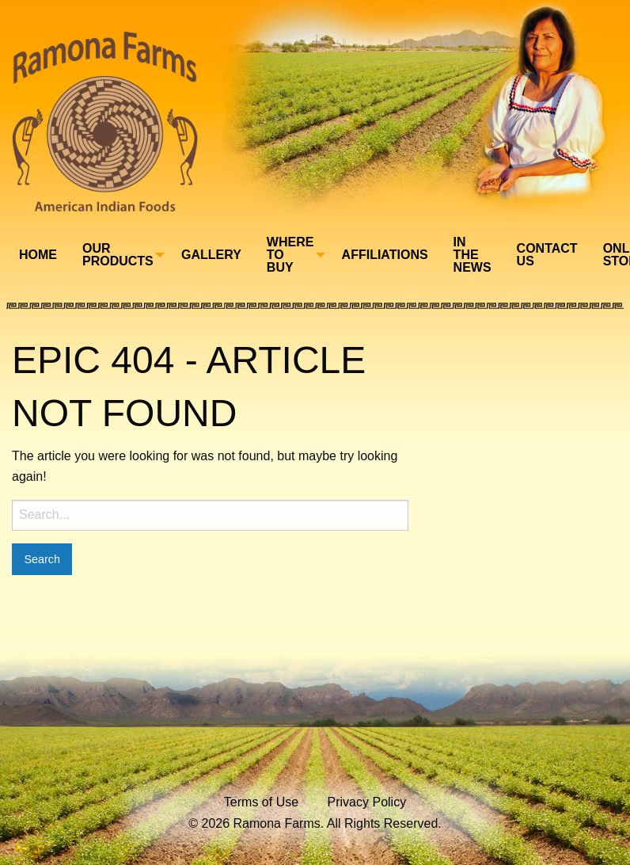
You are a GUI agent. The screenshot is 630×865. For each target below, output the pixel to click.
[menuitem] (38, 255)
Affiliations (385, 254)
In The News (472, 254)
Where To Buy (290, 254)
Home (38, 254)
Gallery (211, 254)
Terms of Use (261, 802)
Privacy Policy (367, 802)
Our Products (118, 255)
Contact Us (547, 255)
